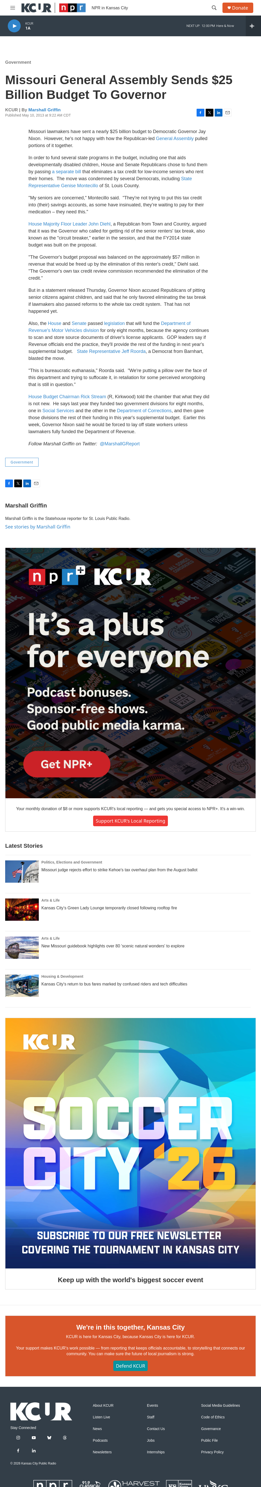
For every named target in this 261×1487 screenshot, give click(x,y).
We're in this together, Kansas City (130, 1327)
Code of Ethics (213, 1417)
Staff (150, 1417)
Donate (240, 8)
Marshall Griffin (44, 109)
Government (18, 62)
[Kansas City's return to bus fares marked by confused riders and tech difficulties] (22, 986)
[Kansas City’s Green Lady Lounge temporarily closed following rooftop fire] (22, 909)
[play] (14, 26)
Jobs (151, 1440)
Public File (209, 1440)
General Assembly (175, 138)
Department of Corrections (144, 410)
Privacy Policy (212, 1452)
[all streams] (253, 26)
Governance (211, 1429)
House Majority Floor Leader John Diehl (69, 224)
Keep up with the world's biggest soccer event (130, 1280)
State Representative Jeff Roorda (111, 351)
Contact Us (156, 1429)
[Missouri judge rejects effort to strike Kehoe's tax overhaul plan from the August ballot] (22, 871)
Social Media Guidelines (220, 1406)
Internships (156, 1452)
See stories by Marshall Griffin (37, 527)
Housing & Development (62, 976)
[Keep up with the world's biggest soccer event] (130, 1143)
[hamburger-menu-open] (13, 8)
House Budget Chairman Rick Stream (67, 396)
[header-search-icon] (214, 7)
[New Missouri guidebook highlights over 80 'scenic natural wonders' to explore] (22, 948)
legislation (114, 323)
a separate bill (66, 171)
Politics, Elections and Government (71, 862)
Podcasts (100, 1440)
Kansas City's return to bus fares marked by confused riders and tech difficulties (114, 984)
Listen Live (101, 1417)
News (97, 1429)
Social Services (58, 410)
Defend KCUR (130, 1366)
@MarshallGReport (120, 443)
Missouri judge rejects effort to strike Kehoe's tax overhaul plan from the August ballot (119, 870)
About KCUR (103, 1406)
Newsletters (102, 1452)
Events (152, 1406)
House (54, 323)
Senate (79, 323)
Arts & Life (50, 900)
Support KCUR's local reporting (130, 821)
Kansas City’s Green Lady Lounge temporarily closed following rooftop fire (109, 908)
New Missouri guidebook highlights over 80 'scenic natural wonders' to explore (112, 946)
